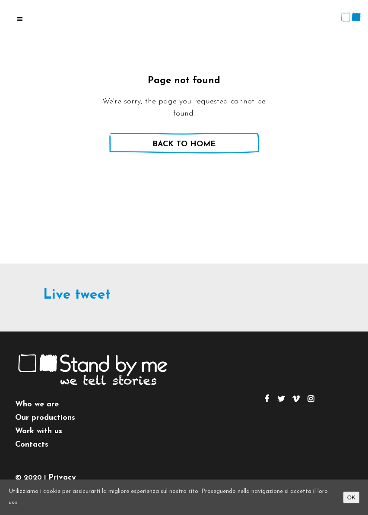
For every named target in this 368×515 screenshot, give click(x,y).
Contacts (31, 445)
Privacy (62, 477)
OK (351, 497)
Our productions (45, 418)
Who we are (37, 404)
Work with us (38, 431)
